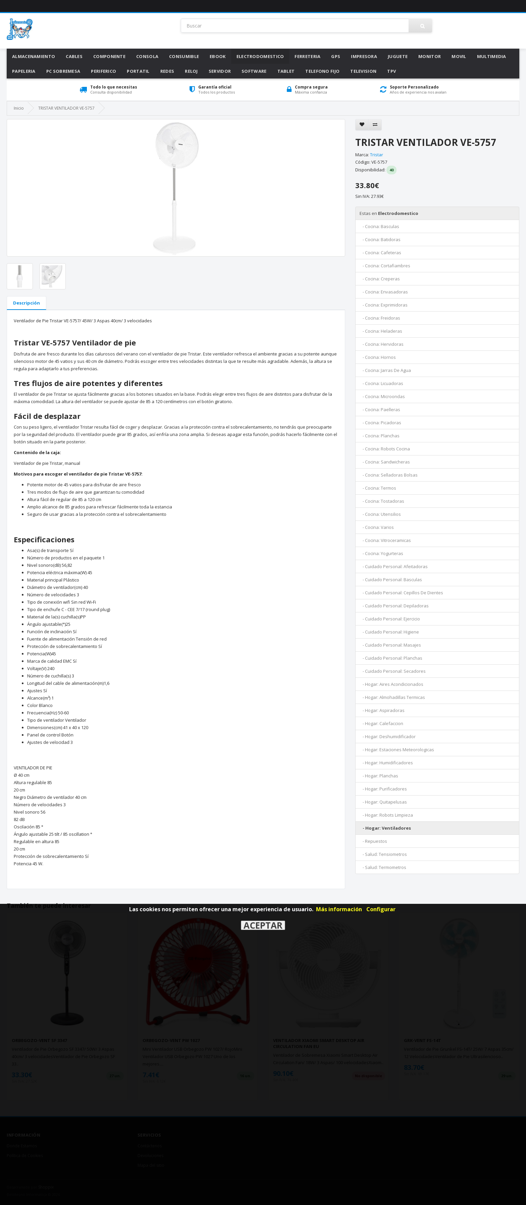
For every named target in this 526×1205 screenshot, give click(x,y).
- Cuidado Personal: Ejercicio (390, 619)
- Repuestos (373, 841)
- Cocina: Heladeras (381, 331)
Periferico (103, 71)
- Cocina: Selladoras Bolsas (389, 475)
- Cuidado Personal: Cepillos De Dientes (401, 593)
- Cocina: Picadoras (380, 423)
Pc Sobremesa (63, 71)
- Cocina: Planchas (380, 436)
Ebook (218, 56)
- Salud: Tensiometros (383, 854)
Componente (109, 56)
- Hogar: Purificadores (383, 789)
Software (254, 71)
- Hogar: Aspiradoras (382, 710)
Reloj (191, 71)
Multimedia (491, 56)
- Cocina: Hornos (378, 357)
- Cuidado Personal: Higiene (389, 632)
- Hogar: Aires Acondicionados (391, 684)
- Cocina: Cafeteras (380, 253)
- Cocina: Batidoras (380, 239)
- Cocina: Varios (377, 527)
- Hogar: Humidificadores (386, 763)
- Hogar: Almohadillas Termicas (392, 697)
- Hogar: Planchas (379, 776)
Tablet (286, 71)
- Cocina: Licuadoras (381, 383)
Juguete (398, 56)
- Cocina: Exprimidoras (384, 305)
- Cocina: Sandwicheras (385, 462)
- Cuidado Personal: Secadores (393, 671)
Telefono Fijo (322, 71)
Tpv (391, 71)
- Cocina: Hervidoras (382, 344)
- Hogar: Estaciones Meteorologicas (397, 750)
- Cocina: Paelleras (380, 409)
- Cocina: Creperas (380, 279)
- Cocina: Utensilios (380, 514)
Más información (339, 909)
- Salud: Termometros (383, 867)
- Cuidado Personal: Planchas (391, 658)
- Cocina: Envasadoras (384, 292)
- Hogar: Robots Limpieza (386, 815)
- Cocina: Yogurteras (381, 553)
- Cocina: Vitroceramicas (385, 540)
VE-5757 (379, 162)
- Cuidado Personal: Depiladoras (394, 606)
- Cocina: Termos (378, 488)
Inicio (19, 108)
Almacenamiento (33, 56)
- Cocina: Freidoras (380, 318)
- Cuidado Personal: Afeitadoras (394, 566)
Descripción (26, 303)
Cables (74, 56)
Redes (167, 71)
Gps (335, 56)
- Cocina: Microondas (382, 396)
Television (363, 71)
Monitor (429, 56)
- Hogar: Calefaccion (381, 723)
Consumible (184, 56)
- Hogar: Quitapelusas (383, 802)
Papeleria (24, 71)
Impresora (364, 56)
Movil (459, 56)
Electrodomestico (260, 56)
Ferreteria (307, 56)
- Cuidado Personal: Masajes (390, 645)
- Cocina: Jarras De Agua (385, 370)
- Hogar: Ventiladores (385, 828)
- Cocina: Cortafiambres (385, 266)
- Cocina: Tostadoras (382, 501)
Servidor (220, 71)
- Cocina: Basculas (379, 226)
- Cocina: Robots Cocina (385, 449)
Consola (147, 56)
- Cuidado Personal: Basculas (391, 580)
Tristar (376, 155)
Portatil (138, 71)
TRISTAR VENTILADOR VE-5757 (66, 108)
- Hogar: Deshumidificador (388, 736)
